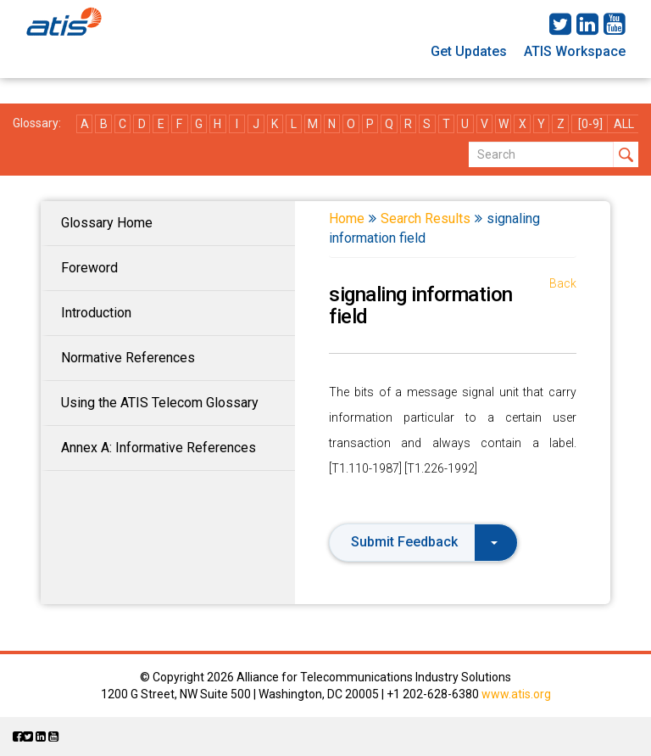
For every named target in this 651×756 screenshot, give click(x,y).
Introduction (96, 313)
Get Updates (469, 51)
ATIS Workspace (575, 51)
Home (346, 218)
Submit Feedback (424, 542)
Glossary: (37, 123)
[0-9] (590, 124)
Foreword (89, 268)
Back (562, 283)
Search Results (425, 218)
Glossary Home (107, 223)
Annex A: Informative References (158, 448)
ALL (624, 124)
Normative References (128, 358)
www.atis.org (516, 694)
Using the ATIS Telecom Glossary (160, 403)
